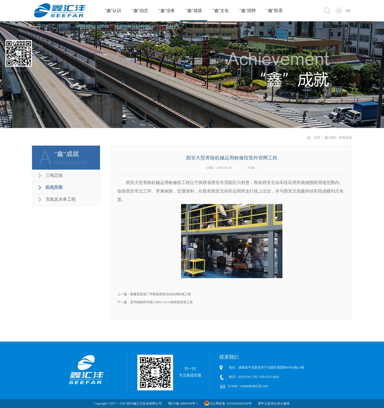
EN (348, 11)
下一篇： (155, 302)
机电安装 (345, 137)
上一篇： (154, 294)
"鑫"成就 (329, 137)
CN (339, 11)
